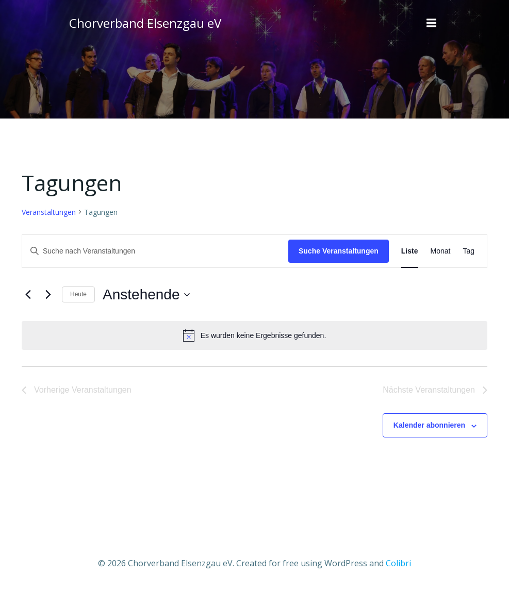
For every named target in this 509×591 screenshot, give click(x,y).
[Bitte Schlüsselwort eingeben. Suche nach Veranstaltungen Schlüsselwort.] (155, 251)
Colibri (398, 563)
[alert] (254, 335)
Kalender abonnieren (429, 425)
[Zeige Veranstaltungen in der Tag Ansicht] (468, 251)
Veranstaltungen (49, 212)
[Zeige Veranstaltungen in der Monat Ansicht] (441, 251)
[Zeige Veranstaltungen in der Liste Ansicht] (409, 251)
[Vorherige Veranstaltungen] (28, 295)
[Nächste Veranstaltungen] (48, 295)
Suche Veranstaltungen (339, 251)
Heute (78, 294)
